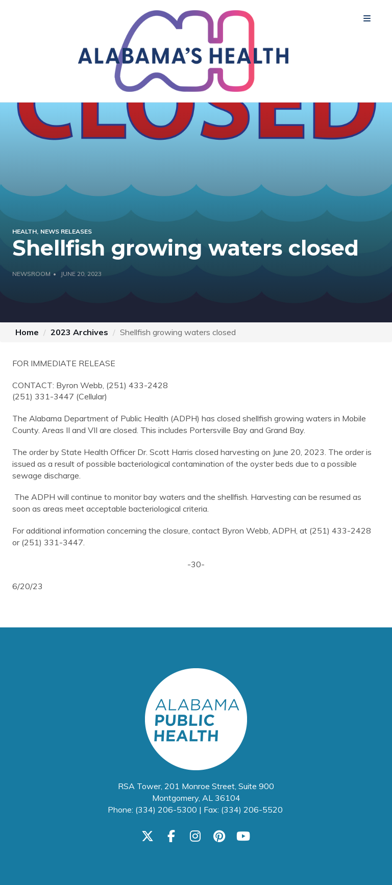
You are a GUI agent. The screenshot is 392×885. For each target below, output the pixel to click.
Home (27, 332)
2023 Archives (79, 332)
